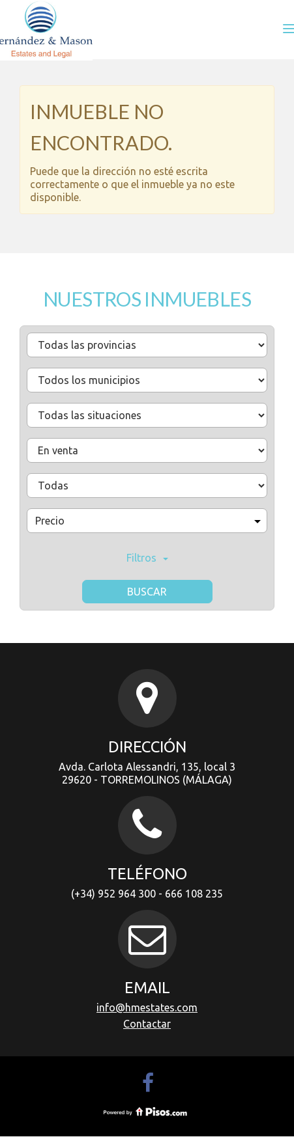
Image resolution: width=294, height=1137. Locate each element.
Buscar (147, 591)
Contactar (147, 1024)
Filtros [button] (147, 558)
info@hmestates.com (147, 1007)
